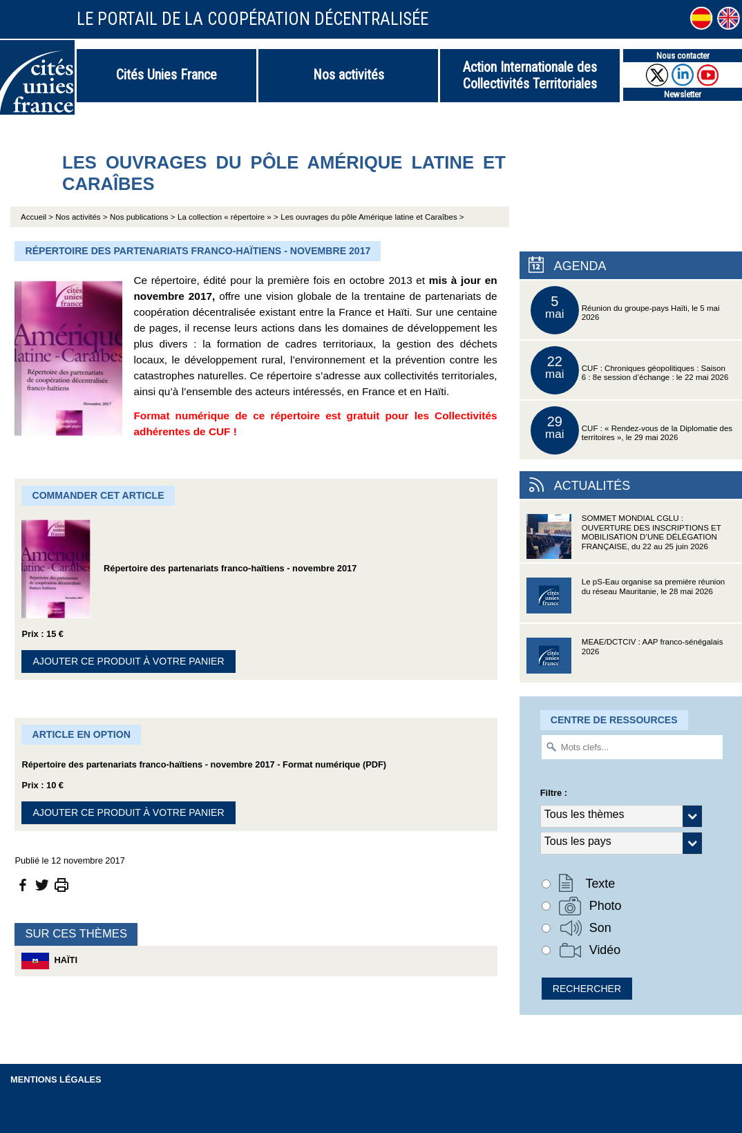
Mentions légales (56, 1079)
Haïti (49, 961)
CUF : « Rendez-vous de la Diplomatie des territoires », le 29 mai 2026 (631, 430)
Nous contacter (683, 55)
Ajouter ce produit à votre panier (128, 661)
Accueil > (38, 217)
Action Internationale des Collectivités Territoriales (530, 75)
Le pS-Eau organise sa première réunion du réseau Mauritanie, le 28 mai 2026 (625, 600)
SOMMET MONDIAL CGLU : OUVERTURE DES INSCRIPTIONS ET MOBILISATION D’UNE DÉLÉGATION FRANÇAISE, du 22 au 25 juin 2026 (623, 536)
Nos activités (348, 74)
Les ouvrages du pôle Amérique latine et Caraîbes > (372, 217)
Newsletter (682, 94)
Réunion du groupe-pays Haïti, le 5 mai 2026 (625, 310)
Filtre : (553, 793)
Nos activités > (81, 217)
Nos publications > (142, 217)
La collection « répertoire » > (228, 217)
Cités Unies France (166, 74)
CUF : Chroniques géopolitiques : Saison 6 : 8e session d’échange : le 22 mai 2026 (630, 370)
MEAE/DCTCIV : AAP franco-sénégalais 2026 (624, 660)
